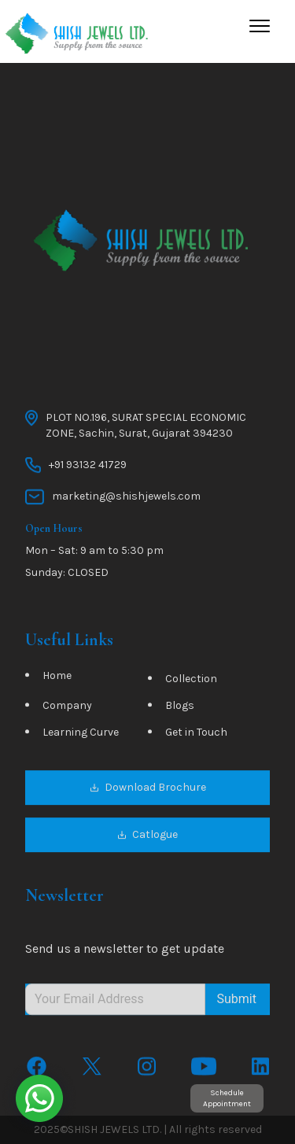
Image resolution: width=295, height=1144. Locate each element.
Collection (191, 680)
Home (57, 677)
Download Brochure (148, 788)
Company (67, 707)
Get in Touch (196, 733)
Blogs (179, 707)
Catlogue (147, 836)
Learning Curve (80, 733)
